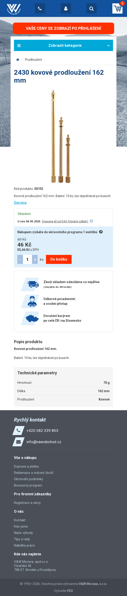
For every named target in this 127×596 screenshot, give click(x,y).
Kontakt (19, 520)
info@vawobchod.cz (44, 442)
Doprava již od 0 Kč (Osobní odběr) (65, 221)
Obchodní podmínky (28, 479)
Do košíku (58, 259)
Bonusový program (28, 485)
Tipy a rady (22, 539)
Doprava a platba (26, 466)
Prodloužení (33, 59)
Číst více (20, 203)
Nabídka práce (24, 545)
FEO (70, 591)
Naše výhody (23, 533)
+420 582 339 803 (42, 430)
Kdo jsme (21, 526)
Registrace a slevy (27, 503)
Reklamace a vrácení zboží (33, 473)
